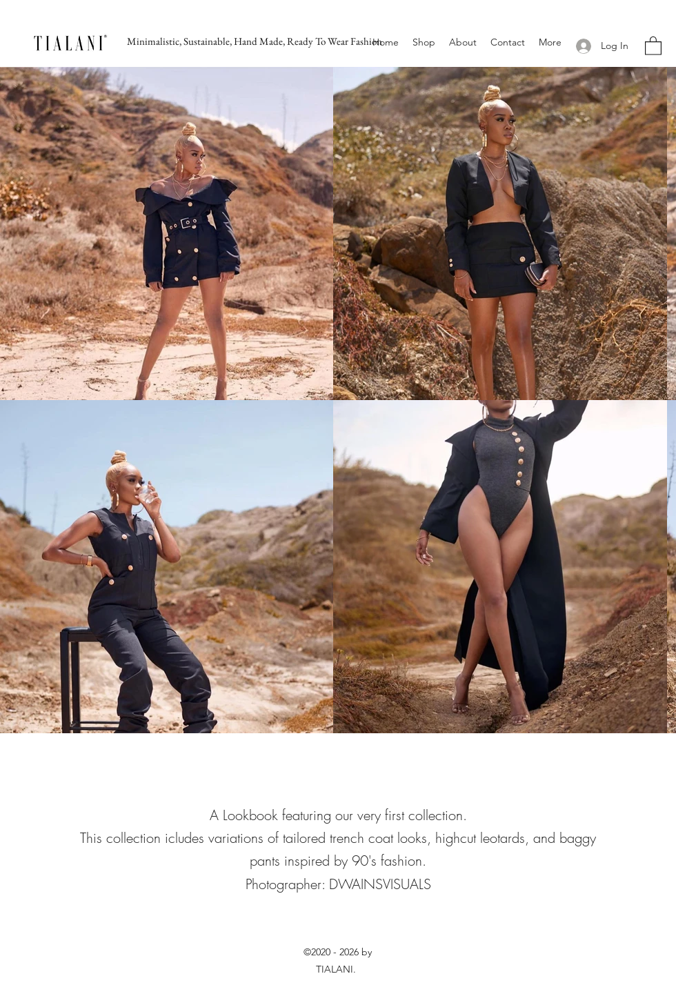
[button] (653, 45)
